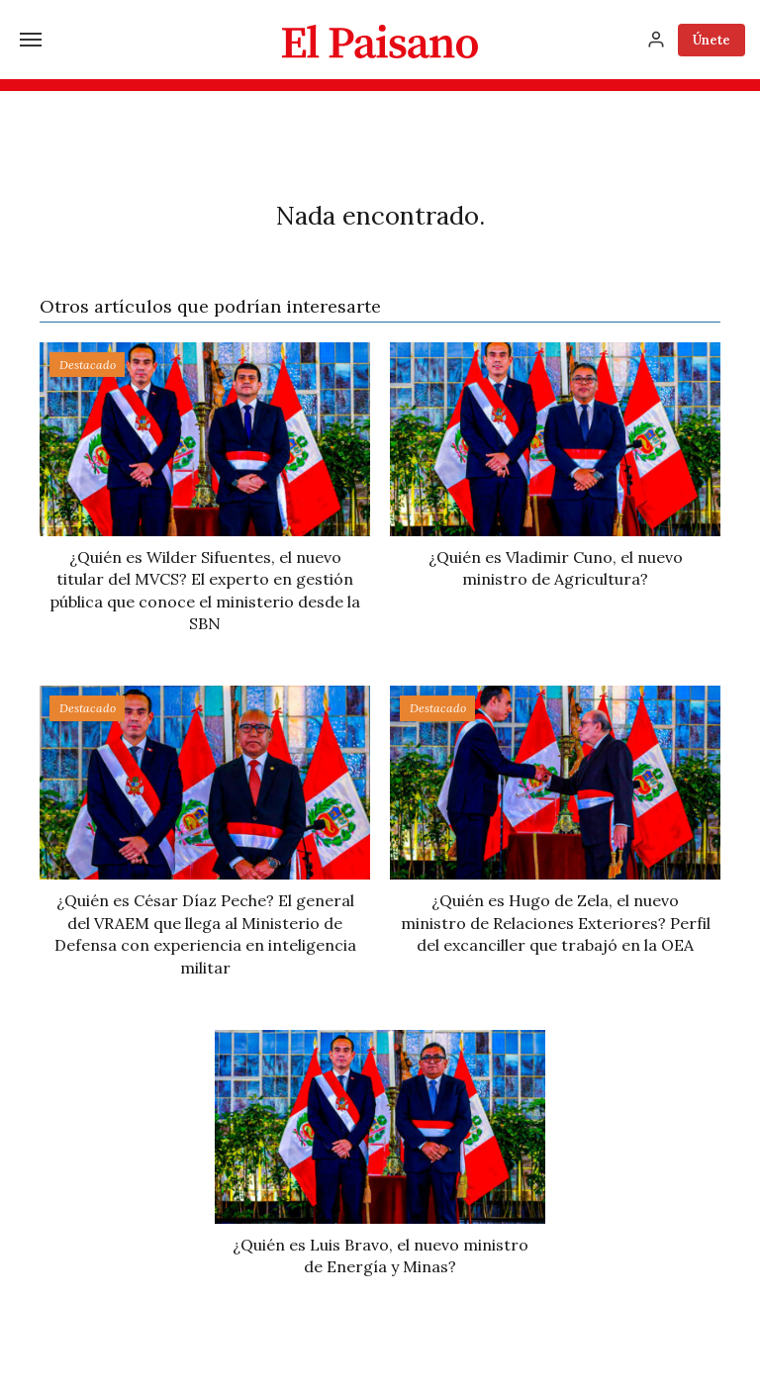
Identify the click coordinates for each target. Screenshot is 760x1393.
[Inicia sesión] (656, 39)
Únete (711, 40)
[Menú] (31, 39)
